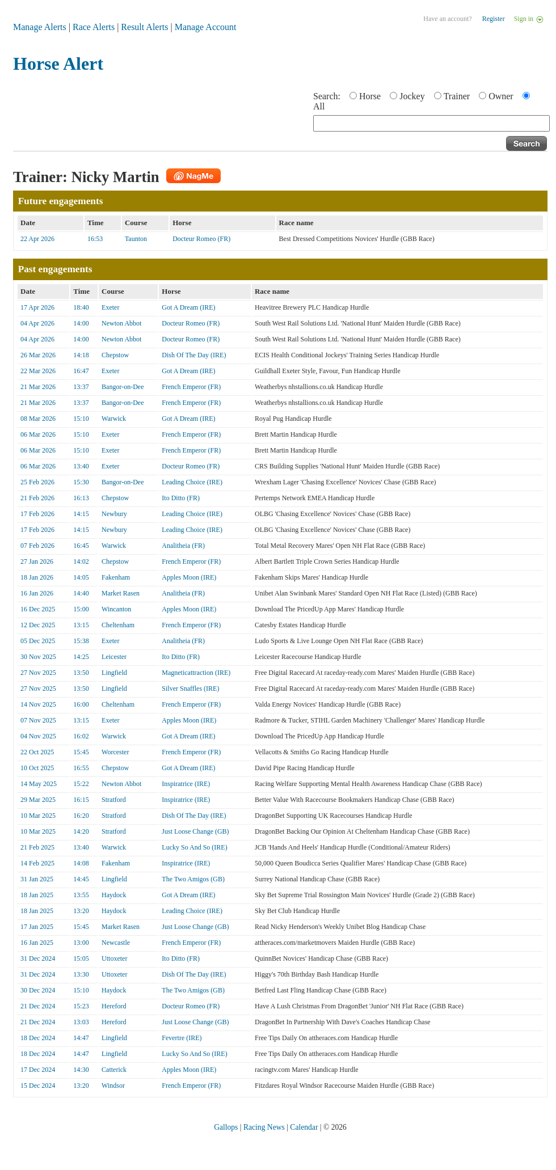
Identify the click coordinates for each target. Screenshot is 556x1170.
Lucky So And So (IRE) (194, 847)
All (319, 106)
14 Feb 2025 (37, 863)
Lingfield (114, 673)
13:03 (81, 1022)
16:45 (81, 546)
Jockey (411, 96)
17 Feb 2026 (37, 514)
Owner (500, 96)
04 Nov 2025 (38, 736)
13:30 (81, 974)
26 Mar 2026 (38, 355)
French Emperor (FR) (191, 387)
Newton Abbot (121, 323)
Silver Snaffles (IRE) (190, 688)
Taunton (136, 239)
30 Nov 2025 (38, 657)
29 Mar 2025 (38, 800)
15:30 (81, 482)
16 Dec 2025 (37, 609)
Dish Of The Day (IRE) (194, 355)
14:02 (81, 561)
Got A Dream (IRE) (188, 307)
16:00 (81, 704)
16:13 (81, 498)
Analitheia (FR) (183, 546)
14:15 (81, 514)
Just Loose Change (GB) (195, 831)
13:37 (81, 387)
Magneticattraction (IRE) (196, 673)
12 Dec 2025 (37, 625)
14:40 (81, 593)
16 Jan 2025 (36, 943)
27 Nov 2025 (38, 673)
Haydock (114, 895)
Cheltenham (118, 625)
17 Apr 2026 (37, 307)
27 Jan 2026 (36, 561)
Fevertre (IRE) (181, 1038)
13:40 (81, 466)
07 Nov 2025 (38, 720)
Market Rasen (121, 593)
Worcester (115, 752)
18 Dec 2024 (37, 1038)
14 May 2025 (38, 784)
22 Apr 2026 (37, 239)
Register (493, 19)
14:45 (81, 879)
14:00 (81, 323)
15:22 (81, 784)
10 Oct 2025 (37, 768)
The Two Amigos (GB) (193, 879)
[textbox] (431, 123)
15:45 (81, 752)
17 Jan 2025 (36, 927)
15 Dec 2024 (37, 1085)
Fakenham (116, 577)
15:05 (81, 958)
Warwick (114, 419)
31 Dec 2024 (37, 958)
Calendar (304, 1127)
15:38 (81, 641)
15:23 (81, 1006)
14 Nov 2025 (38, 704)
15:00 (81, 609)
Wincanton (116, 609)
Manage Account (206, 27)
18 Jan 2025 (36, 895)
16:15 (81, 800)
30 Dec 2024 (37, 990)
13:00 (81, 943)
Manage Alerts (39, 27)
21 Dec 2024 (37, 1006)
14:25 (81, 657)
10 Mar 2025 (38, 816)
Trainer (457, 96)
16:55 (81, 768)
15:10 (81, 419)
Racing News (264, 1127)
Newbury (114, 514)
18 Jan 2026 (36, 577)
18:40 (81, 307)
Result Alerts (144, 27)
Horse (370, 96)
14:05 (81, 577)
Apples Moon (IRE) (189, 577)
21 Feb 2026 (37, 498)
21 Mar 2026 (38, 387)
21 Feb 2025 (37, 847)
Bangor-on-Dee (123, 387)
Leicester (114, 657)
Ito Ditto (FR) (181, 498)
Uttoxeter (114, 958)
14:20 (81, 831)
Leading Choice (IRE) (192, 482)
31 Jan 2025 (36, 879)
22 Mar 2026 (38, 371)
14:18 (81, 355)
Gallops (226, 1127)
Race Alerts (94, 27)
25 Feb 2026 (37, 482)
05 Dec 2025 (37, 641)
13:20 (81, 911)
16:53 (95, 239)
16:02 (81, 736)
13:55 (81, 895)
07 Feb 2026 (37, 546)
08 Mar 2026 (38, 419)
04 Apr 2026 (37, 323)
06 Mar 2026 (38, 434)
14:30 (81, 1070)
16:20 (81, 816)
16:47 (81, 371)
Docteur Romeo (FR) (201, 239)
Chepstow (115, 355)
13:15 (81, 625)
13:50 (81, 673)
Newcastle (116, 943)
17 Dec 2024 (37, 1070)
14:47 (81, 1038)
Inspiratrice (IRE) (186, 784)
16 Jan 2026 (36, 593)
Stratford (114, 800)
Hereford (114, 1006)
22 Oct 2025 (37, 752)
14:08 (81, 863)
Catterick (114, 1070)
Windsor (113, 1085)
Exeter (110, 307)
